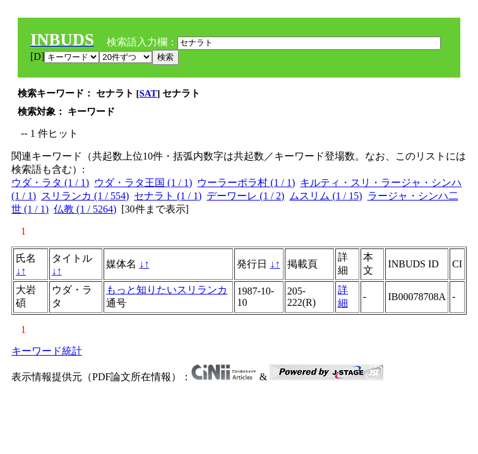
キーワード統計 (46, 351)
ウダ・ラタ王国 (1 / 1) (143, 182)
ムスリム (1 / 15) (325, 195)
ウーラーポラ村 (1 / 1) (246, 182)
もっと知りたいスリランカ (166, 289)
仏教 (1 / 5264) (85, 209)
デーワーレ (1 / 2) (245, 195)
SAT (148, 93)
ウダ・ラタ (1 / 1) (50, 182)
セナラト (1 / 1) (167, 195)
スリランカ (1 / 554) (85, 195)
